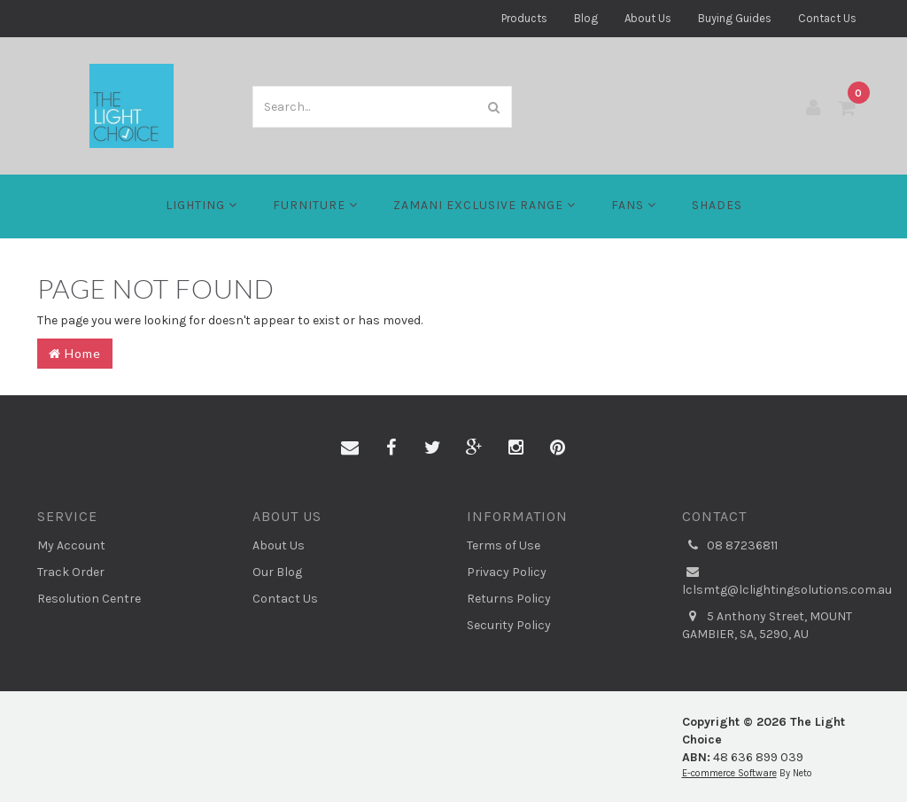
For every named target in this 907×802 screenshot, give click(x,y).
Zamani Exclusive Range (484, 205)
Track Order (71, 572)
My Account (71, 545)
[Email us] (350, 448)
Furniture (315, 205)
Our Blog (277, 572)
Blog (586, 18)
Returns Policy (509, 598)
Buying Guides (734, 18)
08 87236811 (730, 546)
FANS (633, 205)
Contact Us (827, 18)
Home (75, 353)
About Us (647, 18)
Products (524, 18)
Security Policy (509, 625)
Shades (717, 205)
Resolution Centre (89, 598)
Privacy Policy (507, 572)
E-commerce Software (729, 773)
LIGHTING (201, 205)
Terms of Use (503, 545)
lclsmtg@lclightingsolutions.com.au (776, 580)
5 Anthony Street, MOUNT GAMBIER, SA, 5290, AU (767, 625)
